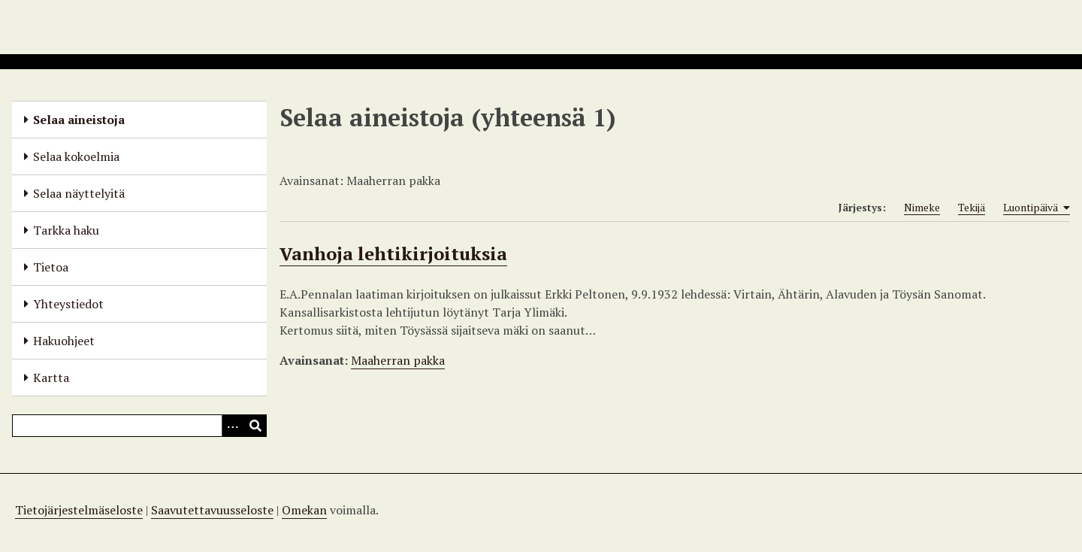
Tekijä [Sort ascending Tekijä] (971, 207)
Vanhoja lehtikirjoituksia (393, 253)
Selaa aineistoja (79, 119)
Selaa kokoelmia (76, 156)
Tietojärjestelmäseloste (79, 510)
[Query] (139, 425)
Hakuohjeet (64, 340)
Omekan (304, 510)
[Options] (233, 425)
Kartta (51, 377)
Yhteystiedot (68, 304)
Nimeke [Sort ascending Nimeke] (922, 207)
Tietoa (50, 267)
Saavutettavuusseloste (212, 510)
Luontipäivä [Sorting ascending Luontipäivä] (1036, 207)
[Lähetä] (255, 425)
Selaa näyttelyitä (79, 193)
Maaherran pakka (398, 360)
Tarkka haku (66, 230)
